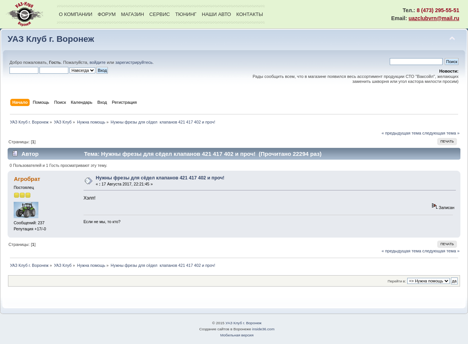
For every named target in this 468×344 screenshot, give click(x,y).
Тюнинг (185, 14)
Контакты (249, 14)
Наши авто (216, 14)
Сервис (159, 14)
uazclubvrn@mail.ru (434, 18)
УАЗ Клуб (24, 14)
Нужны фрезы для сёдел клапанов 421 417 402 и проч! (160, 178)
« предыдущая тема (401, 133)
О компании (75, 14)
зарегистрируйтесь (133, 62)
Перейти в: (396, 281)
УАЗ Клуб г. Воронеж (51, 39)
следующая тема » (441, 133)
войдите (98, 62)
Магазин (132, 14)
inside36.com (263, 329)
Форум (106, 14)
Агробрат (27, 179)
